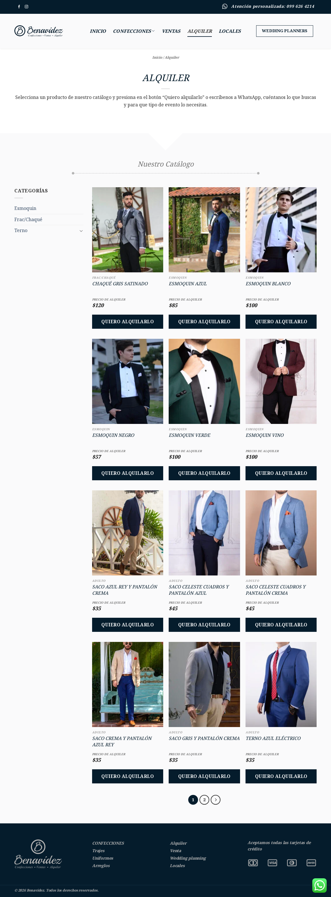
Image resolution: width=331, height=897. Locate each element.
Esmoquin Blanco (268, 283)
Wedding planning (188, 858)
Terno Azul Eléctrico (273, 738)
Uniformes (102, 858)
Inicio (98, 31)
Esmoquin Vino (265, 435)
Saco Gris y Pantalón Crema (204, 738)
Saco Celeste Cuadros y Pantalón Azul (199, 590)
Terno (20, 230)
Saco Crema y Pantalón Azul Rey (121, 741)
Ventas (171, 31)
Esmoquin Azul (188, 283)
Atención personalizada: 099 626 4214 (272, 6)
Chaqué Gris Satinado (120, 283)
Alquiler (199, 31)
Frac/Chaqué (28, 219)
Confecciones (134, 31)
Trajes (98, 850)
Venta (175, 850)
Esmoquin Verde (189, 435)
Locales (230, 31)
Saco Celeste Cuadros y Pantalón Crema (275, 590)
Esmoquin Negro (113, 435)
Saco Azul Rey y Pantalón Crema (124, 590)
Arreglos (100, 865)
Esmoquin (25, 208)
